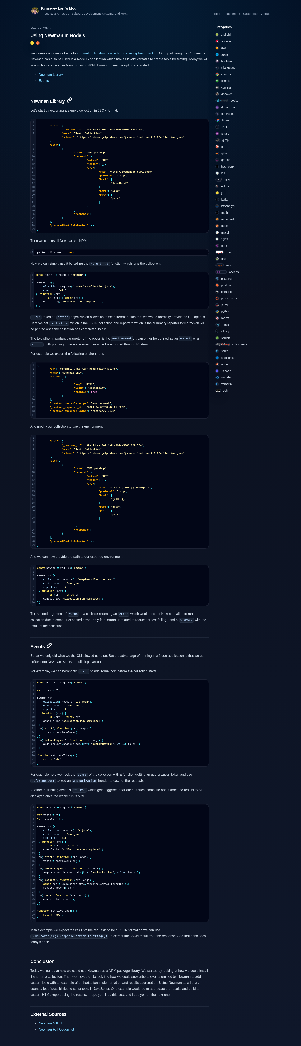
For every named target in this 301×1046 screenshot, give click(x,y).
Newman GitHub (51, 1023)
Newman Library (51, 74)
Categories (250, 13)
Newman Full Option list (56, 1029)
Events (44, 80)
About (265, 13)
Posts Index (231, 13)
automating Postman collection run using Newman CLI (117, 53)
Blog (217, 13)
